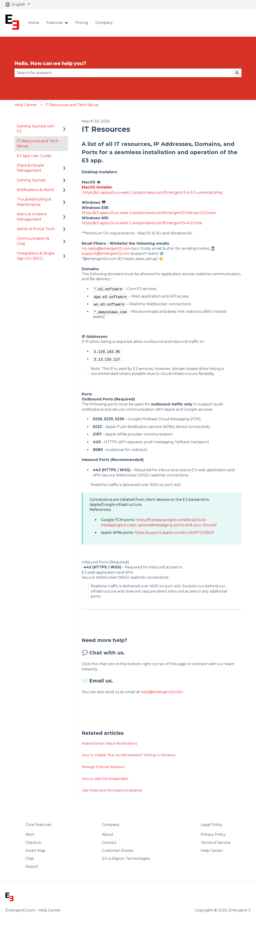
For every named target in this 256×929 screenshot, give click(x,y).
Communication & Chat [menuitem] (33, 241)
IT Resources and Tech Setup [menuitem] (37, 143)
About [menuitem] (107, 834)
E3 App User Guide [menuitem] (34, 156)
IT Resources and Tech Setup (72, 105)
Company (104, 22)
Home (33, 22)
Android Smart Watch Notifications (109, 743)
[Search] (237, 73)
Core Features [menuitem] (38, 824)
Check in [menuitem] (33, 842)
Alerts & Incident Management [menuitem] (32, 216)
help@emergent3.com (161, 692)
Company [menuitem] (110, 824)
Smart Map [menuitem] (35, 850)
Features (55, 22)
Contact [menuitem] (109, 842)
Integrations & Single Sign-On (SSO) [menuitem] (35, 255)
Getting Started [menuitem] (31, 180)
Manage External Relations (103, 767)
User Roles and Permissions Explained (112, 790)
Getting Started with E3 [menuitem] (35, 128)
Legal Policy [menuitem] (211, 824)
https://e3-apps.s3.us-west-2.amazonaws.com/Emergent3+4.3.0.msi (142, 223)
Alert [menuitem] (29, 834)
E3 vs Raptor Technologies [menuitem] (126, 858)
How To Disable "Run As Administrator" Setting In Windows (128, 755)
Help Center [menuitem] (212, 850)
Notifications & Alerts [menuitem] (35, 190)
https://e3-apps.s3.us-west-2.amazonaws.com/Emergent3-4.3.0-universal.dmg (153, 192)
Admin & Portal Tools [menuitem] (36, 229)
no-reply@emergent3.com (106, 248)
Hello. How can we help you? (50, 63)
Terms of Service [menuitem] (216, 842)
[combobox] (124, 73)
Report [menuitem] (31, 866)
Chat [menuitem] (29, 858)
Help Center (26, 105)
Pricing (81, 22)
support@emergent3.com (106, 253)
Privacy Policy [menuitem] (213, 834)
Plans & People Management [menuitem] (30, 168)
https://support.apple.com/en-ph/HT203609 (174, 532)
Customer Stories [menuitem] (117, 850)
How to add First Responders (105, 779)
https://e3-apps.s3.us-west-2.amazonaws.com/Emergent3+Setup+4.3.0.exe (149, 213)
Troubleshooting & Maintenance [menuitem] (34, 201)
